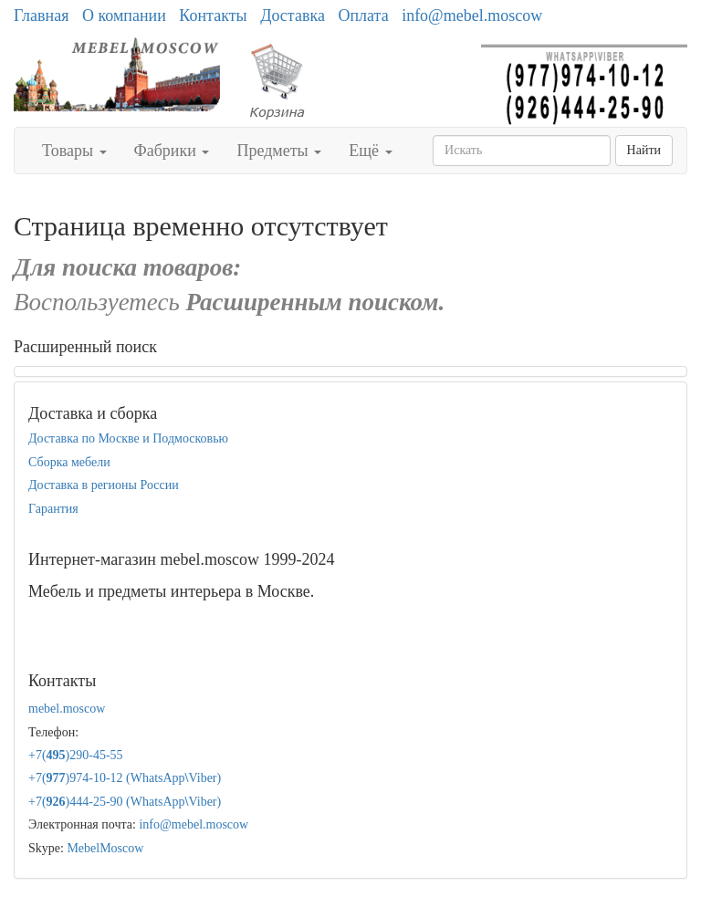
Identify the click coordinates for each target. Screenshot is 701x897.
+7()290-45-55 (75, 755)
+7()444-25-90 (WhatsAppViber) (124, 801)
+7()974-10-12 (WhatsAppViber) (124, 778)
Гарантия (53, 509)
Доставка (292, 15)
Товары (74, 150)
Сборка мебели (69, 462)
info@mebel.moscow (472, 15)
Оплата (363, 15)
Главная (41, 15)
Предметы (278, 150)
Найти (644, 150)
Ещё (370, 150)
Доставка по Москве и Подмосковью (128, 438)
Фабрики (172, 150)
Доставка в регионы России (103, 485)
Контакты (212, 15)
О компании (124, 15)
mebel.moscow (66, 708)
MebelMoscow (105, 848)
